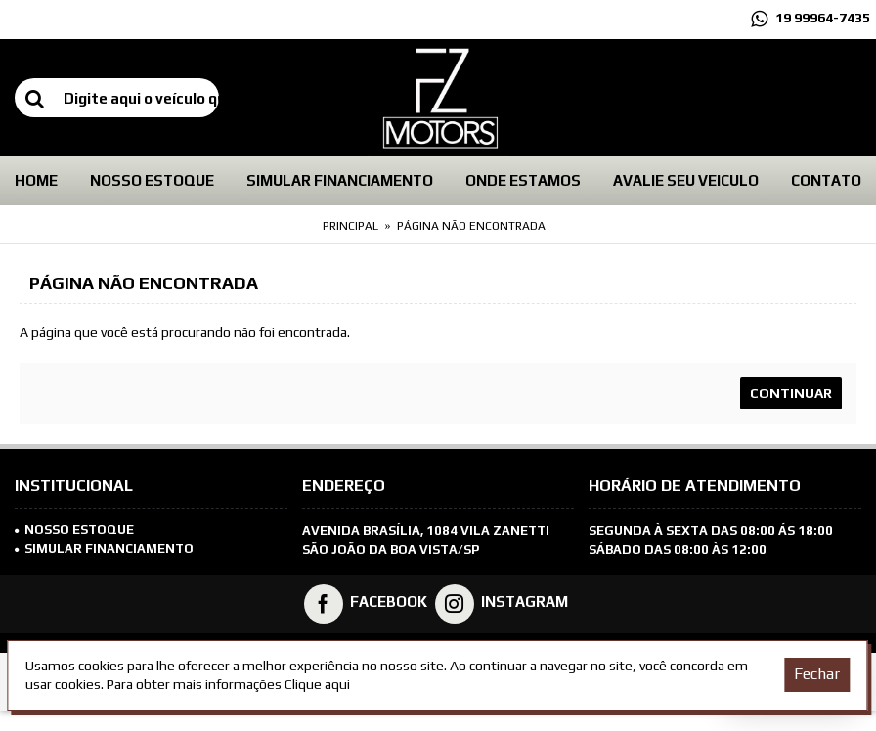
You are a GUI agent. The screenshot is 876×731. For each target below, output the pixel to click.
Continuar (791, 393)
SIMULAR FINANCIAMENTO (104, 548)
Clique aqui (317, 684)
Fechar (817, 674)
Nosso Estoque (74, 529)
